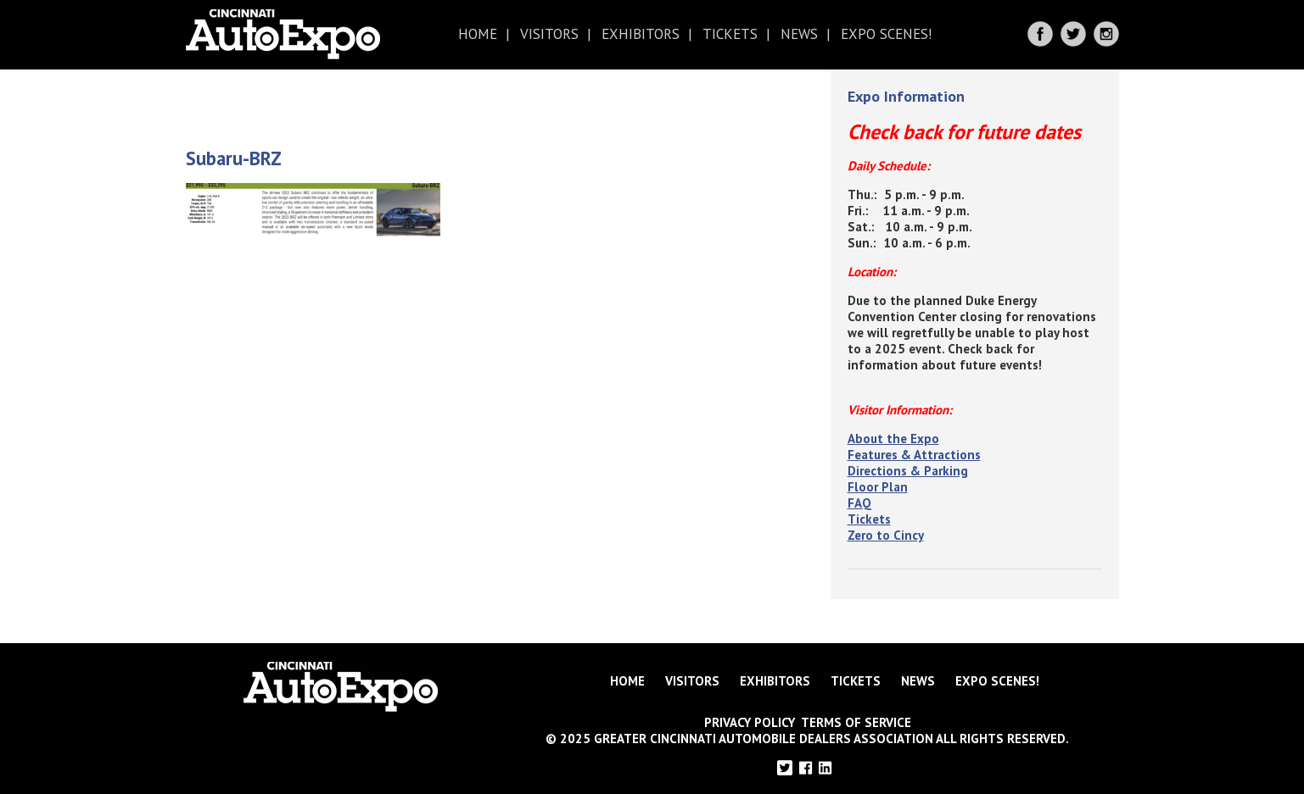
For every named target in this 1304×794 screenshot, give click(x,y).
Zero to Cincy (886, 535)
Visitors (549, 34)
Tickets (730, 34)
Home (477, 34)
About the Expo (893, 438)
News (799, 34)
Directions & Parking (908, 471)
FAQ (859, 503)
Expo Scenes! (886, 34)
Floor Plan (878, 487)
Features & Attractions (914, 455)
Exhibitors (641, 34)
